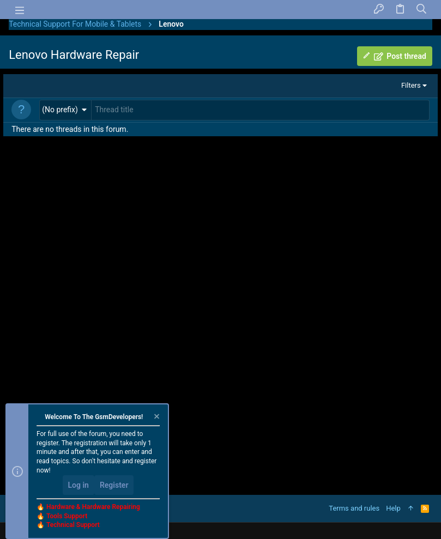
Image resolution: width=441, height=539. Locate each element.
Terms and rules (354, 508)
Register (114, 485)
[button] (65, 109)
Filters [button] (411, 85)
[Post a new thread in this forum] (260, 110)
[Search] (421, 10)
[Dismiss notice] (156, 418)
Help (393, 508)
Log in (78, 485)
